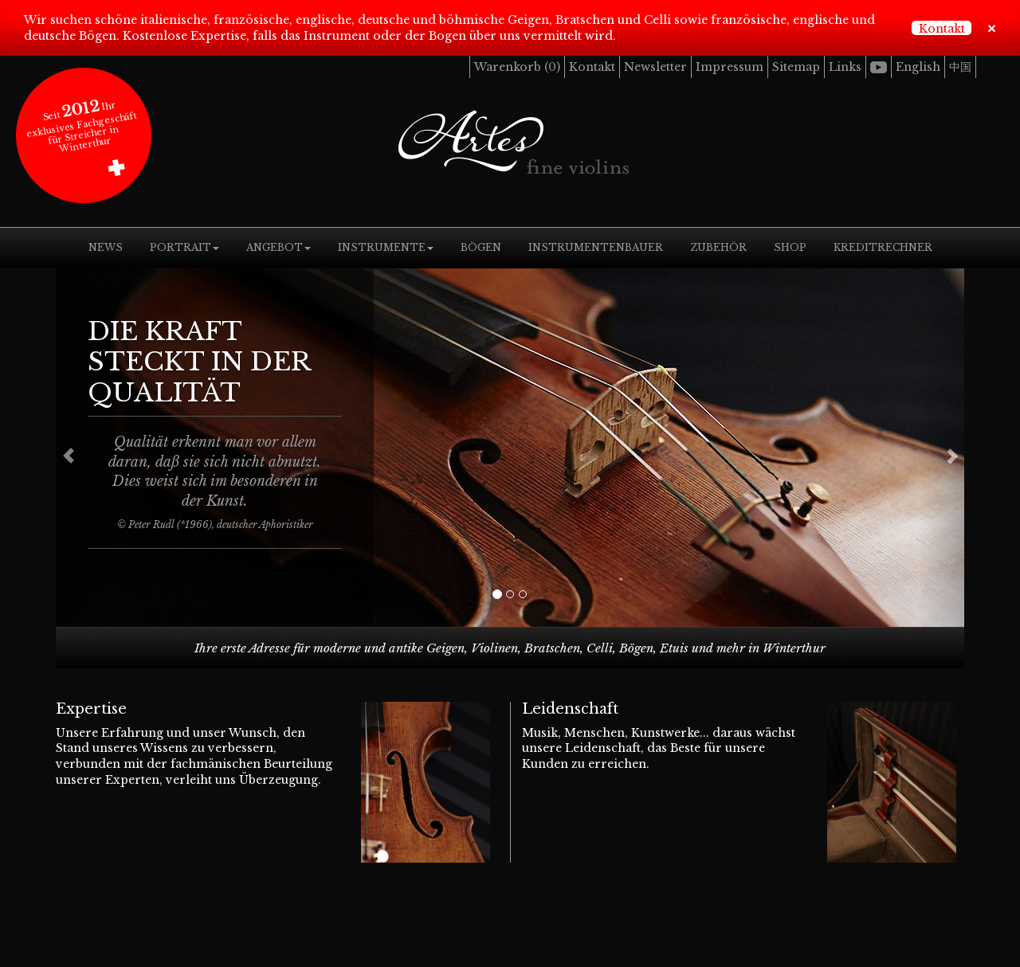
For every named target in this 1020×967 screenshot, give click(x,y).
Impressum (729, 67)
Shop (790, 247)
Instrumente (386, 247)
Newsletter (655, 67)
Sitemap (796, 67)
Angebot (278, 247)
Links (845, 67)
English (918, 67)
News (105, 247)
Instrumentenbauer (595, 247)
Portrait (184, 247)
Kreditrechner (883, 247)
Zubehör (718, 247)
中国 (960, 67)
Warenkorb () (517, 67)
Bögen (481, 247)
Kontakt (942, 28)
